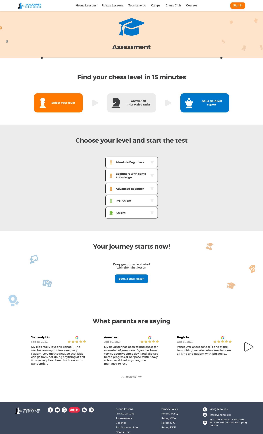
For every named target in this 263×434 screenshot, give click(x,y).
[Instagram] (91, 409)
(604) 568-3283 (219, 409)
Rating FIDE (168, 427)
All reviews (131, 376)
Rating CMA (168, 418)
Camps (155, 5)
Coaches (121, 422)
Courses (191, 5)
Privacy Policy (169, 409)
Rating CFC (168, 422)
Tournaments (137, 5)
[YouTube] (57, 409)
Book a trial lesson (131, 279)
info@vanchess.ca (220, 414)
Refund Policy (169, 413)
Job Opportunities (127, 427)
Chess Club (173, 5)
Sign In (237, 5)
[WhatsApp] (64, 409)
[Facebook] (50, 409)
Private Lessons (112, 5)
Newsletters (123, 432)
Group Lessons (86, 5)
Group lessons (124, 409)
